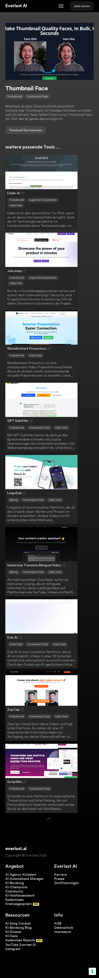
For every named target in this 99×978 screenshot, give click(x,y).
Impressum (62, 932)
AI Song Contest (18, 923)
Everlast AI (16, 6)
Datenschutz (63, 928)
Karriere (60, 874)
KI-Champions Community (16, 889)
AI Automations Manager (24, 879)
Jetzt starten (82, 6)
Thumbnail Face (19, 130)
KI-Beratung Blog (18, 928)
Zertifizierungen (66, 883)
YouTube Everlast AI (20, 945)
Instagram (12, 949)
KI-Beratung (14, 883)
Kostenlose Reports (20, 940)
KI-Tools (11, 936)
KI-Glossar (13, 932)
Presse (59, 879)
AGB (57, 923)
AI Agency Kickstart (20, 874)
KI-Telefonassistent (19, 895)
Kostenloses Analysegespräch (18, 902)
